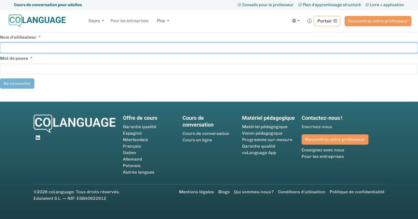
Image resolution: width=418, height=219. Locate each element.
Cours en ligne (197, 139)
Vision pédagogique (262, 133)
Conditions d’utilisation (301, 191)
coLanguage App (259, 152)
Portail (327, 21)
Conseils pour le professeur (265, 4)
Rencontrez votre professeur (378, 21)
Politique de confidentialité (357, 191)
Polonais (132, 165)
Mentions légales (196, 191)
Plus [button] (161, 20)
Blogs (224, 191)
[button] (295, 21)
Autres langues (138, 172)
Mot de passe (14, 58)
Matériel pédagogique (265, 126)
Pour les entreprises (129, 20)
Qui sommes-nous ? (254, 191)
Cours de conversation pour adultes (48, 4)
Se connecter (17, 83)
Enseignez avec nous (323, 149)
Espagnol (132, 133)
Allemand (132, 159)
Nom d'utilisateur (18, 37)
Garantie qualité (139, 126)
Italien (129, 152)
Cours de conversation (205, 133)
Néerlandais (135, 139)
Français (132, 146)
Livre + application (384, 4)
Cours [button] (95, 20)
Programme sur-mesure (267, 139)
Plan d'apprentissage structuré (329, 4)
